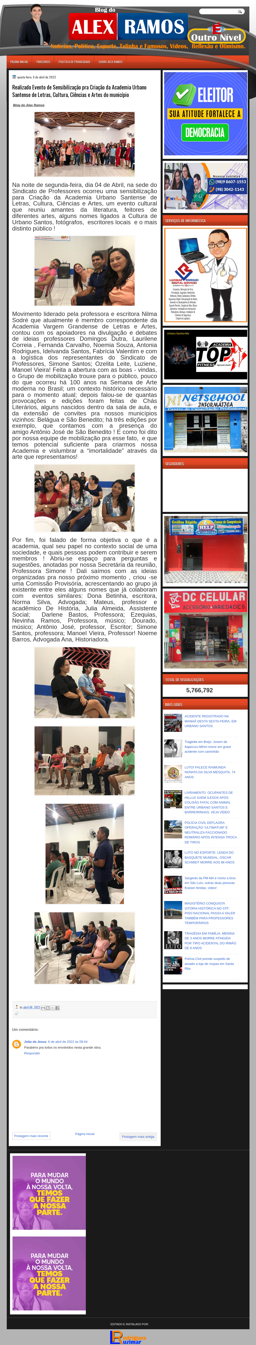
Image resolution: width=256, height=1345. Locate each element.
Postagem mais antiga (138, 1137)
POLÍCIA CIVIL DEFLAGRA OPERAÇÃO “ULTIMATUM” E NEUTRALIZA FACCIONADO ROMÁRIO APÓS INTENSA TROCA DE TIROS (211, 832)
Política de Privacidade (74, 62)
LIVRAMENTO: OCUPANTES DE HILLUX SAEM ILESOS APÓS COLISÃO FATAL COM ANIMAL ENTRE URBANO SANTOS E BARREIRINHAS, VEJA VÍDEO (209, 802)
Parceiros (43, 62)
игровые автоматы (29, 2)
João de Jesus (35, 1042)
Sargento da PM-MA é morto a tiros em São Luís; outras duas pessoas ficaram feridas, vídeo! (210, 883)
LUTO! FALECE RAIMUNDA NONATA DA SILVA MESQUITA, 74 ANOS (210, 772)
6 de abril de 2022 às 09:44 (68, 1042)
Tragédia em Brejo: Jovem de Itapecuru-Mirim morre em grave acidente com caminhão (208, 746)
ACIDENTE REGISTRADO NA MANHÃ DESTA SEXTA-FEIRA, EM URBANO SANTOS (210, 721)
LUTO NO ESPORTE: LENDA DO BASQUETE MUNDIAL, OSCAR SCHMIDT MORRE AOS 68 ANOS (209, 857)
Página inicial (19, 62)
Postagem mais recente (31, 1136)
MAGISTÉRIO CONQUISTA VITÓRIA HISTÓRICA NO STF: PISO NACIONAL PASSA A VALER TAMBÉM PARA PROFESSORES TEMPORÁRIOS (210, 913)
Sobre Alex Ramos (111, 62)
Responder (32, 1053)
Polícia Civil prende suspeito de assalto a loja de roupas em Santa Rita (209, 963)
